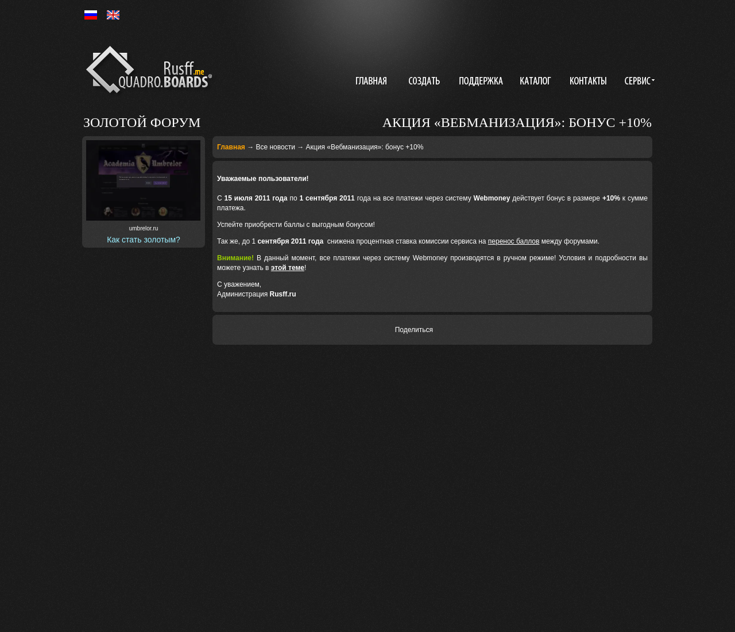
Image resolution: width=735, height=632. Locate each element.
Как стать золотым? (143, 239)
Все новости (275, 147)
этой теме (287, 268)
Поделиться (414, 330)
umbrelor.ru (143, 228)
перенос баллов (514, 241)
